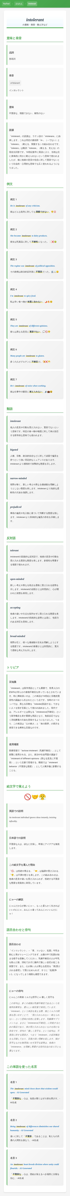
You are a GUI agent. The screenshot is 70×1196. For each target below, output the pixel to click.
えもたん (19, 4)
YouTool (6, 4)
